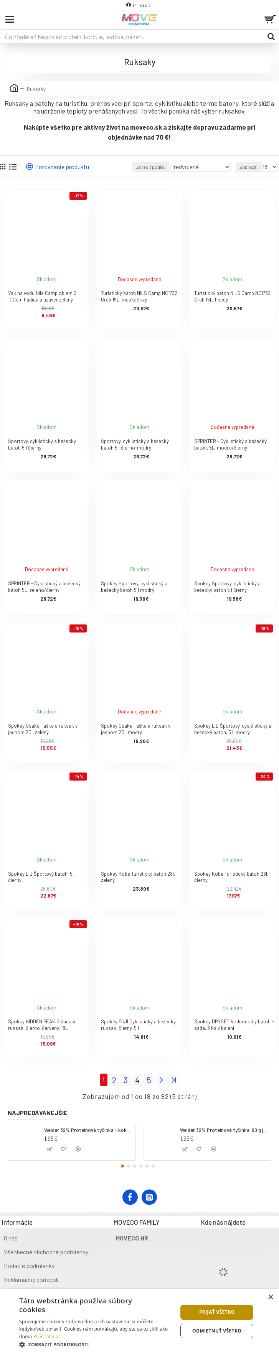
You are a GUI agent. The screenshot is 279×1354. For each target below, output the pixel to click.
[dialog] (139, 1321)
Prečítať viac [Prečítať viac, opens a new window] (47, 1336)
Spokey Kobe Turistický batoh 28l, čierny (231, 877)
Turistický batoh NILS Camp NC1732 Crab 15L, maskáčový (139, 296)
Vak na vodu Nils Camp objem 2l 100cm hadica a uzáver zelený (43, 296)
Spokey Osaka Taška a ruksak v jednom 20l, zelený (43, 729)
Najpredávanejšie (38, 1112)
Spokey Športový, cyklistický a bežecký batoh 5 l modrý (134, 586)
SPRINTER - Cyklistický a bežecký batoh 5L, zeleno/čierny (44, 586)
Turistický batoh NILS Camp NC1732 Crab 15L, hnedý (232, 296)
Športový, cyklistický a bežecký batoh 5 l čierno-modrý (135, 444)
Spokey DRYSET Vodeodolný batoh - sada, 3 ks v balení (234, 1024)
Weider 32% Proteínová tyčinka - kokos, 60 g (88, 1130)
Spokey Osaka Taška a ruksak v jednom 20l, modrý (135, 729)
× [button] (270, 1297)
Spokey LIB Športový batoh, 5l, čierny (41, 877)
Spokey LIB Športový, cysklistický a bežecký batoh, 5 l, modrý (232, 729)
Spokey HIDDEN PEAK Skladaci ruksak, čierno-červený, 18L (41, 1024)
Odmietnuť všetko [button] (216, 1331)
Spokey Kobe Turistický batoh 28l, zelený (138, 877)
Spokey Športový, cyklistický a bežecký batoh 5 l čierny (227, 586)
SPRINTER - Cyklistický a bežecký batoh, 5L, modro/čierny (230, 444)
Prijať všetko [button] (217, 1312)
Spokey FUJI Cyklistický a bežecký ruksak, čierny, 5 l (138, 1024)
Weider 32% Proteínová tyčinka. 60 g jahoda (224, 1130)
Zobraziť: (248, 167)
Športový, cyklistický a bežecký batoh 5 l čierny (42, 444)
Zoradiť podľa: (150, 167)
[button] (122, 1166)
